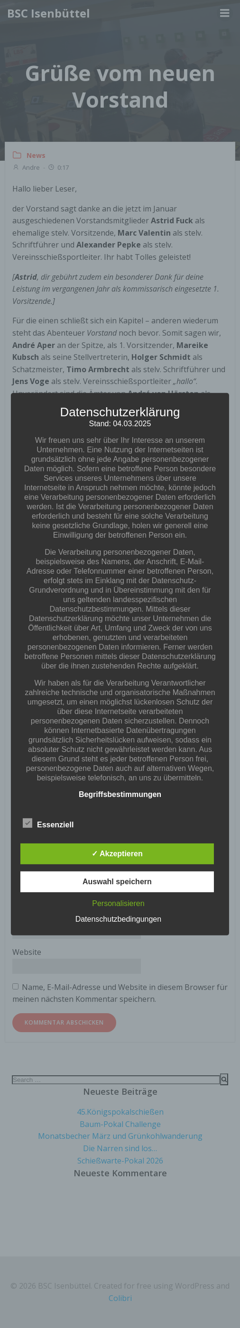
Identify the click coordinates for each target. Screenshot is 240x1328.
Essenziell (48, 823)
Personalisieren (118, 903)
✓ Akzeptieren (117, 854)
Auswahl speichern (117, 882)
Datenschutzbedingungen (118, 919)
